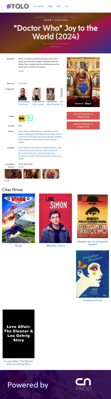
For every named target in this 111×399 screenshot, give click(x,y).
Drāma (73, 17)
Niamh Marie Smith (40, 140)
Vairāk (21, 71)
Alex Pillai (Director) (26, 148)
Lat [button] (67, 6)
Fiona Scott (42, 137)
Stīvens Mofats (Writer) (46, 148)
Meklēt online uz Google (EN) (83, 125)
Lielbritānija (55, 46)
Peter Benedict (24, 140)
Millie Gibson (36, 131)
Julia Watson (48, 131)
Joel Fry (59, 134)
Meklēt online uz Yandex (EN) (83, 115)
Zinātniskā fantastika (59, 17)
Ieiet (59, 6)
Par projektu (38, 6)
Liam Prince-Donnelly (27, 137)
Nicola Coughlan (55, 137)
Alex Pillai (22, 84)
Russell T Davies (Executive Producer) (44, 156)
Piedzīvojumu (41, 17)
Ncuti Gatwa (23, 131)
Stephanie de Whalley (34, 134)
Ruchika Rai (49, 134)
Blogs (50, 6)
